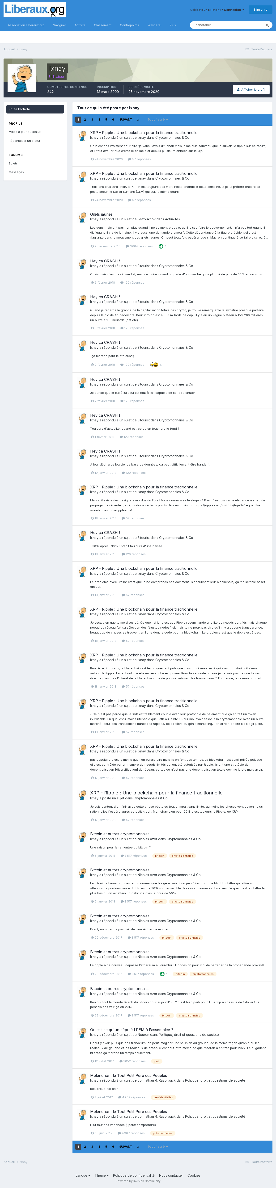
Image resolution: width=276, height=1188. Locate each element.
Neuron (143, 1035)
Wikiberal (154, 25)
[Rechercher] (210, 25)
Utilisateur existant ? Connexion (217, 10)
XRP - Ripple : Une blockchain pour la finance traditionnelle (143, 132)
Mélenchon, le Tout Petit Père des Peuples (128, 1075)
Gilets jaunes (101, 214)
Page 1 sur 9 (158, 119)
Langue (83, 1175)
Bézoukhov (147, 219)
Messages (16, 172)
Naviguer (59, 25)
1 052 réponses (132, 1061)
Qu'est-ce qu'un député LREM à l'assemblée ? (131, 1029)
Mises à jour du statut (25, 132)
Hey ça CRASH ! (105, 261)
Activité (80, 25)
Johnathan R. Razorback (157, 1080)
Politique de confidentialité (134, 1175)
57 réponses (139, 159)
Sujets (13, 163)
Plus (173, 25)
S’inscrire (261, 9)
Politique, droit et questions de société (189, 1035)
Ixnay (94, 137)
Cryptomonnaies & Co (172, 137)
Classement (102, 25)
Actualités (172, 219)
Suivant (125, 119)
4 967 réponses (131, 1097)
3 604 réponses (139, 246)
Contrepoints (129, 25)
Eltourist (144, 266)
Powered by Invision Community (138, 1181)
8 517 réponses (134, 855)
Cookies (193, 1175)
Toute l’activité (19, 109)
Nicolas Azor (147, 839)
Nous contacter (171, 1175)
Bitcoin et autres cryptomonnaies (119, 833)
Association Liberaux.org (26, 25)
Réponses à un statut (24, 141)
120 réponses (132, 282)
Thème (102, 1175)
